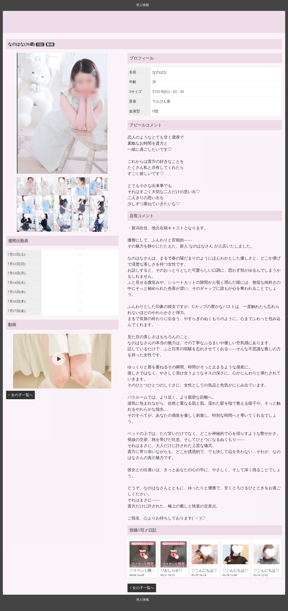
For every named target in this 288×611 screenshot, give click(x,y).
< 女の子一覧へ (20, 395)
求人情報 (142, 5)
